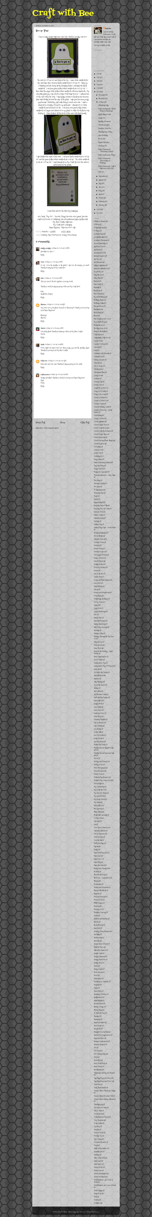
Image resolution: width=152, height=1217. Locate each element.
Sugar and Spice (99, 1038)
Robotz (96, 922)
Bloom (96, 315)
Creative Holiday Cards (101, 407)
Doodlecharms (98, 490)
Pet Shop (96, 871)
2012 (98, 91)
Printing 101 (98, 909)
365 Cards (41, 216)
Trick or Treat (98, 1132)
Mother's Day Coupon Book (103, 780)
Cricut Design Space (100, 434)
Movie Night (98, 783)
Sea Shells (97, 934)
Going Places (98, 595)
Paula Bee (108, 28)
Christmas (97, 369)
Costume (96, 378)
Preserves (97, 906)
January (102, 205)
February (102, 201)
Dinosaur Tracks (99, 483)
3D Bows (96, 224)
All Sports (97, 249)
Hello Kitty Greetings (100, 627)
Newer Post (40, 422)
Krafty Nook (98, 703)
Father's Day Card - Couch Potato (105, 527)
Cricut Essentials (99, 437)
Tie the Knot (98, 1114)
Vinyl (95, 1145)
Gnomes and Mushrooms (102, 592)
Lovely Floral (98, 738)
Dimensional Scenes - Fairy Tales (104, 475)
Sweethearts (97, 1069)
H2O (95, 614)
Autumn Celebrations (101, 268)
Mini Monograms (100, 768)
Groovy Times (98, 602)
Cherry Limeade (99, 359)
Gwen (42, 262)
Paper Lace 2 (98, 859)
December (102, 95)
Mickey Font (98, 764)
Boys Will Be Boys (99, 322)
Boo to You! (101, 139)
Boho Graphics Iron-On (101, 319)
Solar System (98, 978)
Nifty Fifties (98, 812)
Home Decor (97, 648)
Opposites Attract (100, 830)
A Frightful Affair (99, 237)
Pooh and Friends (99, 896)
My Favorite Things (100, 793)
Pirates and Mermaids (101, 887)
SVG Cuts (97, 1050)
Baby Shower (98, 275)
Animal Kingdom (99, 256)
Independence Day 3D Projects (103, 666)
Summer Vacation (99, 1044)
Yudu (95, 1197)
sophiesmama (45, 374)
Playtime (97, 893)
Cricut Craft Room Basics (102, 431)
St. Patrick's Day (99, 1013)
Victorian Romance (100, 1142)
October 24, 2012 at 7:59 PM (59, 374)
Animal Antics (98, 253)
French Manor (98, 561)
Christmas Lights (103, 125)
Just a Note (97, 691)
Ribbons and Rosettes (101, 918)
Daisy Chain (98, 459)
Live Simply (97, 729)
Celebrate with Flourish (101, 353)
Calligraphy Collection (101, 337)
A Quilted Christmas (100, 240)
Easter (96, 499)
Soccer (96, 975)
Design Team (98, 468)
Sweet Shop (97, 1060)
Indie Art (97, 669)
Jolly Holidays (98, 681)
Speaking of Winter (100, 994)
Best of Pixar (98, 293)
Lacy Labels (97, 707)
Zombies (96, 1200)
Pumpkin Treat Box (104, 128)
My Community (99, 786)
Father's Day (98, 524)
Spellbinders (98, 997)
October (101, 102)
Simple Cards (98, 953)
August (101, 180)
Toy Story (97, 1126)
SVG (95, 1047)
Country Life (98, 381)
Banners (96, 281)
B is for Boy (97, 271)
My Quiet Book (99, 796)
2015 (98, 81)
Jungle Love (101, 118)
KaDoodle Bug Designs (101, 697)
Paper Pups (97, 862)
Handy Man (98, 617)
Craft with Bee (63, 13)
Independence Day (100, 663)
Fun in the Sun (98, 573)
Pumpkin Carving (100, 912)
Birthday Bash (98, 300)
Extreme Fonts (98, 512)
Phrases (96, 881)
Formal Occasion (99, 551)
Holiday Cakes (98, 633)
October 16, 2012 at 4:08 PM (54, 262)
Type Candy (98, 1139)
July (100, 183)
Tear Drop (97, 1084)
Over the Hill (98, 840)
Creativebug (98, 415)
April (101, 194)
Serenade (97, 941)
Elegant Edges (98, 502)
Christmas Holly (103, 105)
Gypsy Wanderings (100, 611)
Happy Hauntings (99, 624)
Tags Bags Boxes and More (102, 1078)
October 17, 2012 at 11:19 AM (56, 304)
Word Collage (98, 1190)
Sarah (42, 344)
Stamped (96, 1016)
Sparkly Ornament (104, 121)
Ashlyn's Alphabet (100, 265)
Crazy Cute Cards (100, 394)
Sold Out (101, 172)
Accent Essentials (99, 243)
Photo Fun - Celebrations (102, 878)
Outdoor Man (98, 837)
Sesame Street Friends (101, 944)
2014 (98, 84)
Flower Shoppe (98, 536)
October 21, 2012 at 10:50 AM (57, 360)
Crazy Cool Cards (100, 391)
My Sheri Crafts (59, 222)
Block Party (97, 312)
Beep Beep (97, 290)
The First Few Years (100, 1107)
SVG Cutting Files (99, 1054)
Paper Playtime (54, 227)
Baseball (96, 287)
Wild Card (97, 1161)
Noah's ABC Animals (100, 815)
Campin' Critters (100, 344)
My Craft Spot (72, 162)
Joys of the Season (99, 685)
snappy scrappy (46, 248)
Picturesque (97, 884)
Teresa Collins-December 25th (103, 1096)
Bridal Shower (98, 325)
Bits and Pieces (99, 306)
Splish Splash (98, 1000)
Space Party (98, 991)
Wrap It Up (97, 1193)
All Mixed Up (98, 246)
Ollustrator (82, 1212)
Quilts (96, 915)
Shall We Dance (99, 947)
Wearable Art (98, 1151)
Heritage (96, 630)
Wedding (96, 1155)
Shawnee (43, 304)
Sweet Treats (98, 1066)
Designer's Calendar (100, 472)
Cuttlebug (44, 235)
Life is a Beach (98, 722)
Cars (95, 350)
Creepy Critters (99, 418)
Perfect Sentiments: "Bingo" (107, 155)
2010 (98, 213)
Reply (42, 254)
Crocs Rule (97, 446)
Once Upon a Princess (101, 827)
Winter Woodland (99, 1176)
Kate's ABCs (98, 700)
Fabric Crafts (98, 515)
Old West (97, 821)
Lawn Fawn (98, 710)
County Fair (98, 385)
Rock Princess (98, 925)
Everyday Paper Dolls (101, 505)
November (102, 98)
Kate (42, 278)
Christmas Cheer (99, 372)
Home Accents (98, 645)
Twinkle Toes (98, 1136)
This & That (98, 1110)
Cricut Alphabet (99, 421)
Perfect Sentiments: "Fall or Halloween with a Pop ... (107, 167)
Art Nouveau (98, 262)
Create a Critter (99, 397)
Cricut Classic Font (100, 424)
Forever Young (98, 548)
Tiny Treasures (99, 1120)
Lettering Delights (99, 719)
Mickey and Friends (100, 761)
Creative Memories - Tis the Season (103, 411)
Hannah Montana (100, 621)
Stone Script (98, 1025)
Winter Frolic (98, 1167)
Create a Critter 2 (100, 400)
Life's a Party (98, 726)
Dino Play (97, 480)
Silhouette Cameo (99, 950)
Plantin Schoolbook (100, 890)
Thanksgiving (98, 1104)
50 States (97, 231)
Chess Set (97, 363)
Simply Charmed (99, 956)
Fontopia (97, 545)
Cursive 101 (97, 450)
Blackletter (97, 309)
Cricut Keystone (99, 443)
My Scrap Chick (99, 799)
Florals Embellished (100, 533)
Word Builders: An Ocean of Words (105, 1185)
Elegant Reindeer (103, 142)
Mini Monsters (99, 771)
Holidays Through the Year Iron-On (104, 637)
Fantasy (96, 521)
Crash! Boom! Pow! (100, 388)
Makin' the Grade (99, 744)
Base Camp (97, 284)
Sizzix (96, 966)
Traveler (96, 1129)
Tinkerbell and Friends (101, 1117)
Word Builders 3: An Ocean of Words (103, 1181)
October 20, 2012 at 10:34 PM (54, 344)
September (102, 176)
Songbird (96, 985)
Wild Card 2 (98, 1164)
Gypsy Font (97, 608)
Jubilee (96, 688)
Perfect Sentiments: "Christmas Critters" (106, 150)
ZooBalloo (97, 1203)
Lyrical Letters (98, 741)
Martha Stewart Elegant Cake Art (104, 749)
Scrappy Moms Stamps (69, 235)
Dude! (96, 496)
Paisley (96, 849)
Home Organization (100, 656)
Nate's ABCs (98, 805)
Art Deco (97, 259)
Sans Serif (97, 928)
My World (97, 802)
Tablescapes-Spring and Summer (104, 1073)
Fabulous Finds (99, 518)
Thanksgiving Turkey (105, 132)
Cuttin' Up (97, 453)
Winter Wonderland (100, 1173)
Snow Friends (98, 972)
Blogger (96, 1212)
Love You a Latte (99, 735)
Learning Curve (99, 713)
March (101, 198)
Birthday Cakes (99, 303)
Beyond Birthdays (99, 297)
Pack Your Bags (99, 843)
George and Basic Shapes (101, 580)
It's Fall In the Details (101, 672)
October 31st (98, 818)
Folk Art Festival (99, 539)
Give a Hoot (97, 583)
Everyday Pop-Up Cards (101, 508)
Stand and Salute (99, 1022)
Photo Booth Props (99, 874)
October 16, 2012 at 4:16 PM (53, 278)
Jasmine (96, 678)
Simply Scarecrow (100, 959)
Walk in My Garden (100, 1148)
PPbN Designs (98, 903)
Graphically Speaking (101, 599)
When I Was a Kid (99, 1158)
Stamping (97, 1019)
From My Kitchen (100, 567)
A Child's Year (98, 234)
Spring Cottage (99, 1007)
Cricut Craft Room (100, 428)
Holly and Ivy (98, 642)
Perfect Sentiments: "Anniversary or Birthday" (104, 160)
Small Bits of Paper (47, 294)
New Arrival (98, 808)
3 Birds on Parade (99, 221)
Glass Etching (98, 586)
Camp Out (97, 341)
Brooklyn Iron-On (100, 328)
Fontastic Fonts (99, 542)
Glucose (96, 589)
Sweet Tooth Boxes (99, 1063)
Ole (95, 824)
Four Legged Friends (100, 555)
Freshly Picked (98, 564)
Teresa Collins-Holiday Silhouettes (105, 1099)
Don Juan (97, 486)
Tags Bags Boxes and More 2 (103, 1081)
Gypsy (96, 605)
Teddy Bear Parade (100, 1087)
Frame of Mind (99, 558)
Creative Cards (99, 403)
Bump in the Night (100, 331)
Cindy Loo (97, 375)
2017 (98, 74)
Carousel (97, 347)
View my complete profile (102, 45)
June (100, 187)
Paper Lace (97, 856)
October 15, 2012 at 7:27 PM (60, 248)
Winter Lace (98, 1170)
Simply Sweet (98, 963)
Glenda (43, 328)
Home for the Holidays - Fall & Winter (103, 652)
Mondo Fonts (98, 774)
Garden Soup (98, 577)
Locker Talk (97, 732)
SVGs (95, 1057)
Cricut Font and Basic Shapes (103, 440)
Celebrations (98, 356)
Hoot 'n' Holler (98, 659)
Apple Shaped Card (104, 114)
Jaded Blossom (98, 675)
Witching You (102, 146)
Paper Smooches (99, 865)
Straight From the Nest (101, 1032)
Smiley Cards (98, 969)
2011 (98, 209)
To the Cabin (98, 1123)
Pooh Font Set (98, 900)
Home (62, 422)
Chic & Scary (98, 366)
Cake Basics (98, 334)
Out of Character (99, 834)
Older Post (84, 422)
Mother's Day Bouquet (101, 777)
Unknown (44, 360)
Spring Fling (98, 1010)
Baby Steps (97, 278)
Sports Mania (98, 1003)
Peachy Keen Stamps (100, 868)
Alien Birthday (103, 135)
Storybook (97, 1029)
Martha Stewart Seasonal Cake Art (104, 754)
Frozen (96, 570)
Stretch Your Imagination (102, 1035)
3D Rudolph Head (99, 227)
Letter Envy (97, 716)
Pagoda (96, 846)
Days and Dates (99, 465)
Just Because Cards (100, 694)
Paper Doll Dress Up (54, 235)
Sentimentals (98, 937)
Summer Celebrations (101, 1041)
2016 (98, 77)
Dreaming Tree (99, 493)
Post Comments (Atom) (51, 428)
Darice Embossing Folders (102, 462)
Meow (96, 758)
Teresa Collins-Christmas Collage (105, 1090)
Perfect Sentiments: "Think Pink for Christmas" (107, 109)
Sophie (96, 988)
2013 (98, 88)
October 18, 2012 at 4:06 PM (54, 328)
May (100, 190)
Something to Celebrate (101, 981)
